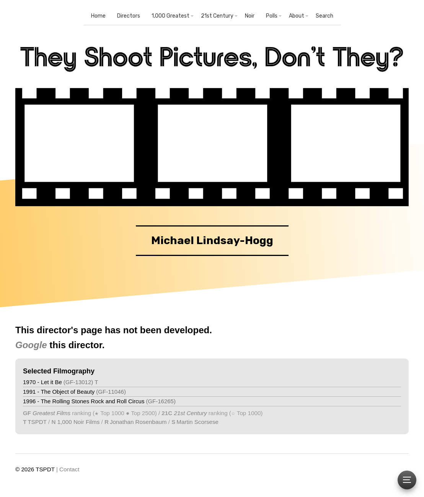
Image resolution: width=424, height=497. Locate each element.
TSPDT (37, 422)
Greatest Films (51, 413)
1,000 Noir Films (78, 422)
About (296, 16)
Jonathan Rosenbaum (138, 422)
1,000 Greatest (170, 16)
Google (31, 345)
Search (324, 16)
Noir (249, 16)
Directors (128, 16)
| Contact (68, 469)
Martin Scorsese (197, 422)
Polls (271, 16)
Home (98, 16)
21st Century (217, 16)
